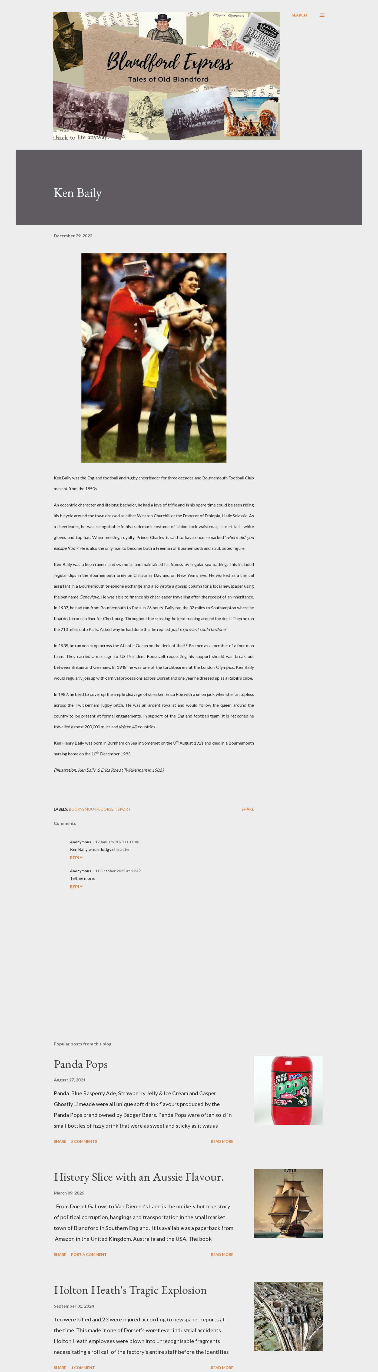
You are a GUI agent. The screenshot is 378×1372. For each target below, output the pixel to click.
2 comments (84, 1141)
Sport (124, 809)
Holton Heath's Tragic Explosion (130, 1289)
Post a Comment (89, 1254)
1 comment (83, 1367)
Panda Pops (81, 1063)
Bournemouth (84, 809)
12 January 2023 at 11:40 (117, 842)
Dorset (108, 809)
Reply (76, 857)
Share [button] (247, 809)
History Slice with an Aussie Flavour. (139, 1176)
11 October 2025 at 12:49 (118, 870)
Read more (222, 1141)
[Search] (299, 15)
